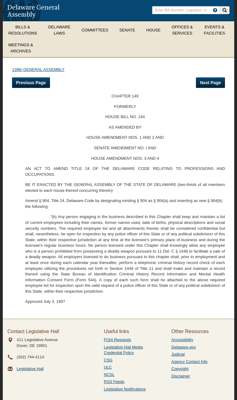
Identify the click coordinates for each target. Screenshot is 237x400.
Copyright (180, 368)
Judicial (178, 354)
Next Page (210, 82)
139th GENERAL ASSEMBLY (38, 69)
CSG (108, 360)
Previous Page (31, 82)
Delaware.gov (183, 347)
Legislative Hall (30, 368)
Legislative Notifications (125, 389)
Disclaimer (180, 376)
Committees (94, 30)
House (153, 30)
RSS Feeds (114, 381)
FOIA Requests (117, 339)
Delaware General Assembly (33, 10)
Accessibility (182, 339)
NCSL (109, 374)
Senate (127, 30)
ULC (108, 367)
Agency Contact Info (189, 361)
